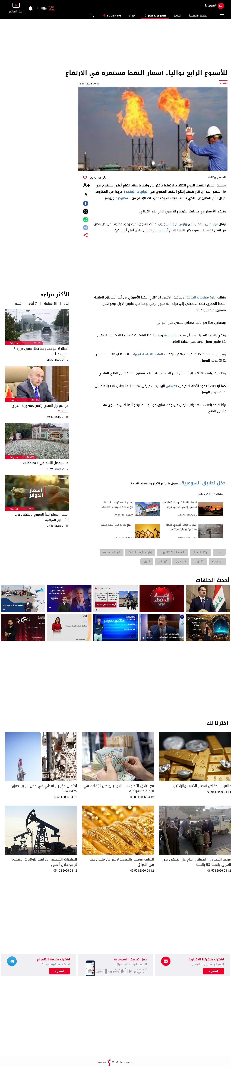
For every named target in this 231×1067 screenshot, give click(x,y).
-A (86, 195)
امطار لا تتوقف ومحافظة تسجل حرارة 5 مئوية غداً (41, 351)
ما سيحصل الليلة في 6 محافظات (45, 463)
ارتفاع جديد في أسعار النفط (117, 525)
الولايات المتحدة (136, 192)
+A (86, 185)
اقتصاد (14, 509)
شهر (18, 303)
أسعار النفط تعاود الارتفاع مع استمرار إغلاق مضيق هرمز (180, 504)
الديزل (160, 230)
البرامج (177, 15)
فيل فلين (211, 224)
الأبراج (132, 15)
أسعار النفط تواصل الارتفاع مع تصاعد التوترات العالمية (117, 504)
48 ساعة (50, 303)
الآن (66, 303)
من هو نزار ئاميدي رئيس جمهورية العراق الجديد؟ (40, 408)
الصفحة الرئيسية (198, 15)
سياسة (14, 400)
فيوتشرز (172, 224)
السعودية (123, 198)
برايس (183, 224)
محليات (14, 343)
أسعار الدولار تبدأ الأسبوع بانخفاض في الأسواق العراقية (41, 517)
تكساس (171, 386)
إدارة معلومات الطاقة (201, 297)
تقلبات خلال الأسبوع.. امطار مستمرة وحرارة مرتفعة (181, 527)
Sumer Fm (114, 15)
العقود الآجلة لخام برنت (147, 354)
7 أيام (33, 303)
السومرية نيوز (154, 15)
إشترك (59, 971)
